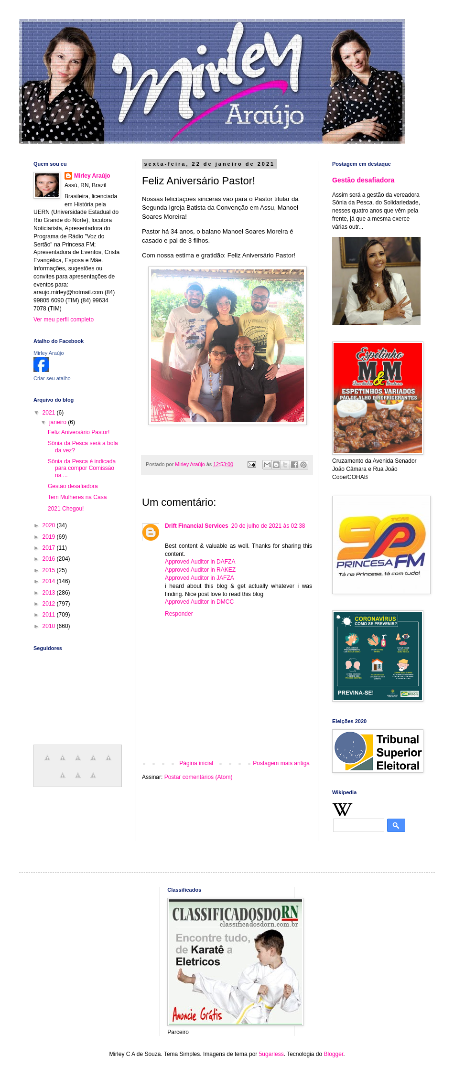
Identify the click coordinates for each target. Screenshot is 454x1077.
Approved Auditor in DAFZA (200, 561)
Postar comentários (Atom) (198, 777)
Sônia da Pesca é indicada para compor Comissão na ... (82, 468)
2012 (50, 603)
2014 (50, 581)
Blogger (334, 1054)
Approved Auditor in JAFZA (199, 578)
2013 (50, 592)
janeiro (58, 422)
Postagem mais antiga (281, 763)
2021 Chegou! (66, 508)
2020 (50, 525)
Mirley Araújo (92, 175)
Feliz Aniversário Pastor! (78, 432)
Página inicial (196, 763)
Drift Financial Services (196, 526)
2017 (50, 547)
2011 (50, 614)
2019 (50, 536)
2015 (50, 570)
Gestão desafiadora (73, 486)
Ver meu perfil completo (63, 319)
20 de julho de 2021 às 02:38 (268, 526)
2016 (50, 558)
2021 (50, 412)
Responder (179, 613)
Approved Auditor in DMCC (199, 601)
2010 (50, 626)
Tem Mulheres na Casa (77, 497)
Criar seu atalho (52, 378)
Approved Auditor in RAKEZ (200, 569)
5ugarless (271, 1054)
